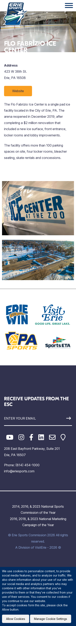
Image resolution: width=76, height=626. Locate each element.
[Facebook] (31, 437)
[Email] (52, 437)
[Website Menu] (69, 5)
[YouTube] (9, 437)
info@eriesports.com (19, 471)
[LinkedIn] (41, 437)
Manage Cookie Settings (50, 619)
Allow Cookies (15, 619)
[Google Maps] (63, 437)
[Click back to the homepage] (15, 14)
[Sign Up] (63, 418)
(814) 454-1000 (27, 465)
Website (18, 91)
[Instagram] (21, 437)
